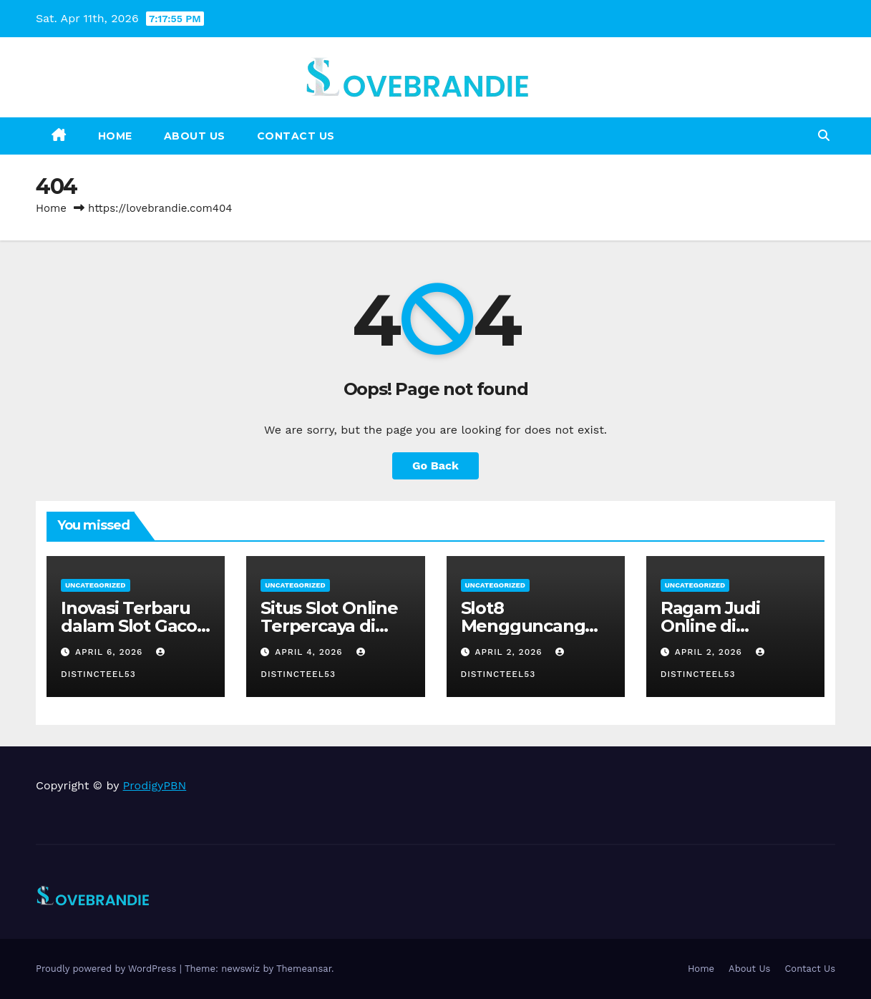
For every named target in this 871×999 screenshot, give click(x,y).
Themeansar (303, 968)
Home (115, 136)
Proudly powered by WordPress (108, 968)
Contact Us (296, 136)
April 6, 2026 (110, 652)
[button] (823, 135)
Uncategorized (95, 585)
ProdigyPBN (155, 785)
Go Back (435, 465)
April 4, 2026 (310, 652)
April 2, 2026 (510, 652)
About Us (194, 136)
